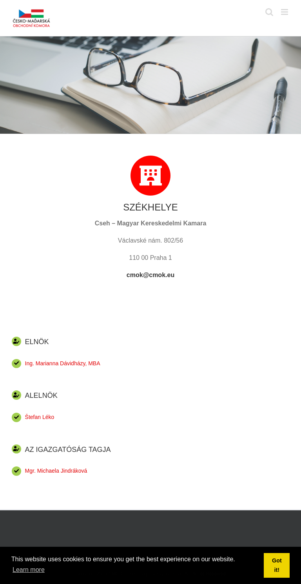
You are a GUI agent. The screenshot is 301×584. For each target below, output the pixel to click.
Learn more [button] (29, 569)
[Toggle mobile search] (269, 12)
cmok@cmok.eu (150, 275)
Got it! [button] (277, 565)
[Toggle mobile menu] (285, 12)
